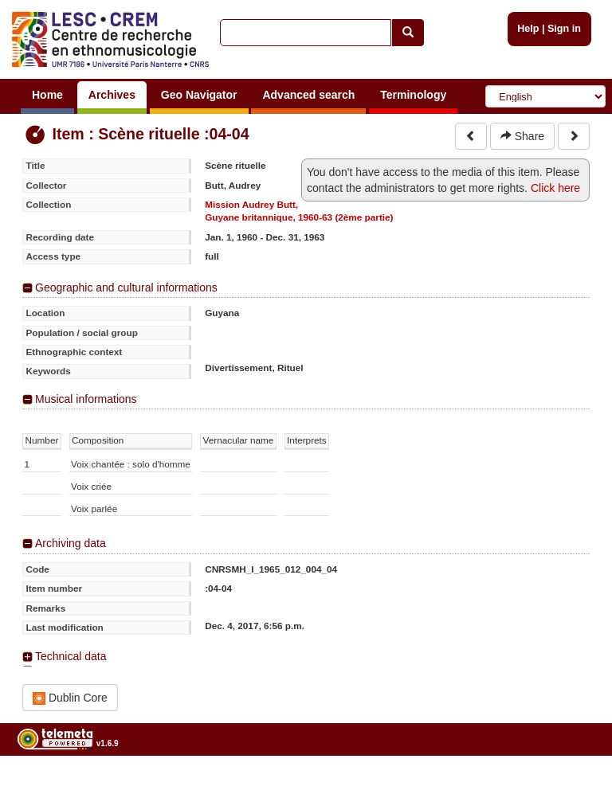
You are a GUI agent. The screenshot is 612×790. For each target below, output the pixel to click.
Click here (555, 188)
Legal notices (572, 784)
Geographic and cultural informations (126, 287)
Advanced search (308, 94)
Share (522, 136)
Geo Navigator (199, 94)
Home (47, 94)
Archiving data (70, 543)
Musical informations (86, 399)
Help (528, 28)
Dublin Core (70, 698)
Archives (111, 94)
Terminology (413, 94)
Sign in (564, 28)
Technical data (71, 656)
